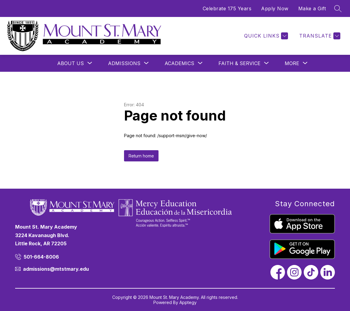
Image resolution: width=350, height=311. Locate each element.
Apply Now (275, 8)
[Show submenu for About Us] (70, 63)
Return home (141, 155)
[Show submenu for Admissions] (124, 63)
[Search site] (338, 8)
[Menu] (256, 36)
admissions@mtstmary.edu (56, 269)
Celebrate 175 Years (227, 8)
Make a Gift (312, 8)
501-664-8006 (41, 257)
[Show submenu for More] (292, 63)
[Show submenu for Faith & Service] (239, 63)
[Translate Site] (319, 36)
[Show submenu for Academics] (179, 63)
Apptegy (188, 302)
